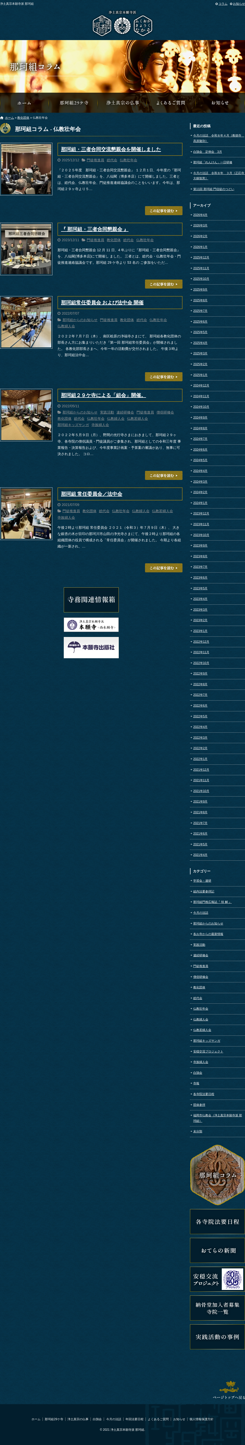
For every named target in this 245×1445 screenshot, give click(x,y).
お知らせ (239, 4)
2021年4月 (200, 855)
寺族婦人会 (100, 425)
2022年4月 (200, 727)
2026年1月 (200, 247)
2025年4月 (200, 343)
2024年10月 (201, 407)
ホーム (9, 117)
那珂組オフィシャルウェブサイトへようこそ (24, 103)
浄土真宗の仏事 (122, 103)
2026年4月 (200, 215)
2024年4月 (200, 471)
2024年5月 (200, 460)
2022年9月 (200, 673)
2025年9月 (200, 289)
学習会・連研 (202, 880)
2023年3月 (200, 609)
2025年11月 (201, 268)
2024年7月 (200, 439)
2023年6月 (200, 577)
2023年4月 (200, 599)
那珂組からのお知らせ (220, 103)
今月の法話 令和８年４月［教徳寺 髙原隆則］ (218, 138)
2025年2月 (200, 364)
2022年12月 (201, 641)
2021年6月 (200, 833)
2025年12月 (201, 257)
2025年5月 (200, 332)
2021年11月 (201, 780)
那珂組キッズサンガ (73, 425)
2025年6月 (200, 321)
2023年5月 (200, 588)
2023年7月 (200, 567)
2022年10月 (201, 663)
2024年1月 (200, 503)
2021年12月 (201, 769)
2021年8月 (200, 812)
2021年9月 (200, 801)
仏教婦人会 (66, 326)
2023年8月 (200, 556)
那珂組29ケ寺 (73, 103)
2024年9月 (200, 417)
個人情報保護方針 (202, 1419)
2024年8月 (200, 428)
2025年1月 (200, 375)
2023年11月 (201, 524)
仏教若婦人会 (137, 419)
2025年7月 (200, 311)
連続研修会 (125, 412)
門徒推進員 (95, 160)
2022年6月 (200, 705)
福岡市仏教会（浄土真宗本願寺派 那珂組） (217, 1118)
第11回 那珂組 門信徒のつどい (213, 189)
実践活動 (107, 412)
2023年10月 (201, 535)
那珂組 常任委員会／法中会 (91, 494)
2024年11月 (201, 396)
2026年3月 (200, 225)
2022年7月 (200, 695)
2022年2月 (200, 748)
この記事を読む (163, 210)
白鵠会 (197, 1073)
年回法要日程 (135, 1419)
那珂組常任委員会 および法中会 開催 (102, 302)
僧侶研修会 (165, 412)
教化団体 (23, 117)
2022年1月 (200, 759)
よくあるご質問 (171, 103)
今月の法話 (200, 912)
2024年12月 (201, 385)
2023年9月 (200, 545)
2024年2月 (200, 492)
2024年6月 (200, 449)
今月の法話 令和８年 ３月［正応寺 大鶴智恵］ (219, 175)
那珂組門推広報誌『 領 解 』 (212, 902)
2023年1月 (200, 631)
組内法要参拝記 (203, 891)
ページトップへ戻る (229, 1390)
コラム (223, 4)
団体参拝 (199, 1105)
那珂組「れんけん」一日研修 (212, 162)
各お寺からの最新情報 (208, 934)
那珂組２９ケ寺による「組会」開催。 (103, 395)
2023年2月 (200, 620)
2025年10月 (201, 279)
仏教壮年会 (128, 160)
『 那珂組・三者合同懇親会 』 (94, 229)
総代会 (112, 160)
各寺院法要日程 (203, 1094)
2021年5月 (200, 844)
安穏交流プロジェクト (208, 1051)
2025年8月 (200, 300)
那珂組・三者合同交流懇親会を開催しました (111, 149)
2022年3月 (200, 737)
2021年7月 (200, 823)
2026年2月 (200, 236)
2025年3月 (200, 353)
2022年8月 (200, 684)
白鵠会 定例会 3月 (207, 152)
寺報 (196, 1083)
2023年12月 (201, 513)
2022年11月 (201, 652)
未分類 (197, 1131)
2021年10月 (201, 791)
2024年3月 (200, 481)
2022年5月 (200, 716)
